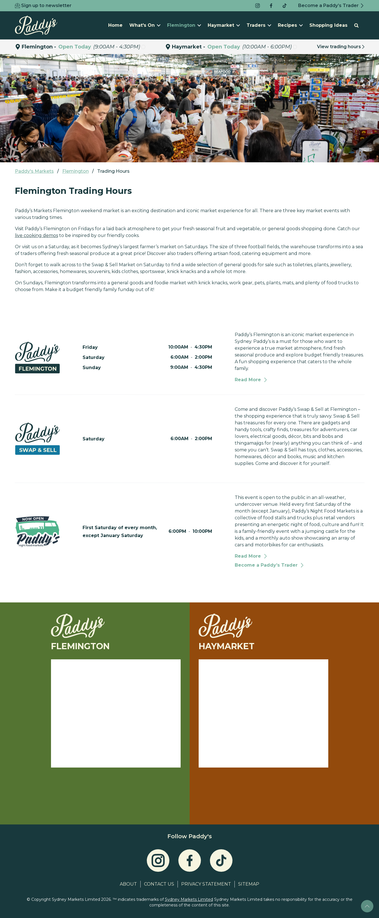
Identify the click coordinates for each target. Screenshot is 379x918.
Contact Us (159, 884)
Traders (259, 25)
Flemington (184, 25)
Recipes (290, 25)
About (128, 884)
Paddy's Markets (34, 171)
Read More (251, 379)
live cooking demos (36, 235)
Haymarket (224, 25)
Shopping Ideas (328, 25)
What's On (144, 25)
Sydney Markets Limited (189, 899)
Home (115, 25)
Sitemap (248, 884)
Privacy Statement (206, 884)
